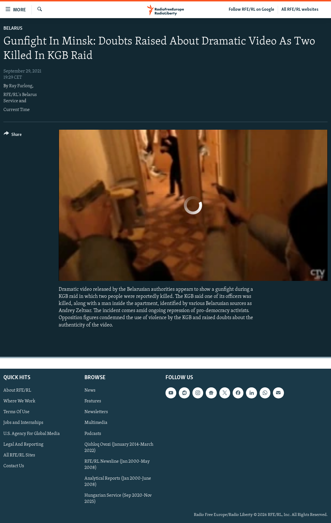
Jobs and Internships (23, 422)
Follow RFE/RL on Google (251, 9)
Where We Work (19, 401)
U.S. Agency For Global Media (31, 433)
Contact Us (13, 466)
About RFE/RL (17, 390)
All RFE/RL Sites (19, 455)
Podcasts (92, 433)
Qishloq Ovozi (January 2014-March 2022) (118, 447)
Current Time (16, 110)
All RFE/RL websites (300, 9)
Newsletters (96, 412)
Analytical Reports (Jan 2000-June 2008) (117, 481)
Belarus (12, 28)
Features (92, 401)
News (90, 390)
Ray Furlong (20, 86)
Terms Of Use (16, 412)
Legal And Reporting (23, 444)
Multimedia (95, 422)
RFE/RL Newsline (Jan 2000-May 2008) (117, 464)
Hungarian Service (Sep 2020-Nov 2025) (118, 498)
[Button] (13, 135)
